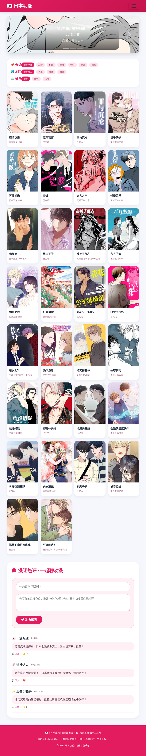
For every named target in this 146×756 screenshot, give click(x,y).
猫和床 (13, 254)
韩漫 (51, 71)
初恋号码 (82, 486)
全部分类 (28, 64)
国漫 (62, 71)
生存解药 (115, 370)
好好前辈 (48, 312)
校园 (51, 64)
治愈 (94, 64)
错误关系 (115, 195)
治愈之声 (14, 312)
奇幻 (72, 64)
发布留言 (29, 620)
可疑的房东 (49, 544)
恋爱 (40, 64)
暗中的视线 (117, 312)
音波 (45, 195)
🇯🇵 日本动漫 (19, 6)
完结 (47, 78)
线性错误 (14, 428)
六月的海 (115, 254)
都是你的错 (49, 428)
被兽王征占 (83, 254)
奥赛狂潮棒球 (17, 486)
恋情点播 (14, 137)
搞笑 (83, 64)
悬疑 (62, 64)
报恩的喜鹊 (83, 428)
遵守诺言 (48, 137)
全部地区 (28, 71)
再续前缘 (14, 195)
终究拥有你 (83, 370)
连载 (36, 78)
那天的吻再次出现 (19, 544)
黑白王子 (48, 254)
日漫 (40, 71)
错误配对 (14, 370)
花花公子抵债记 (86, 312)
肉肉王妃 (48, 486)
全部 (26, 78)
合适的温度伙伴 (119, 428)
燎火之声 (82, 195)
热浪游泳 (48, 370)
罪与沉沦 (82, 137)
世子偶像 (115, 137)
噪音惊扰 (115, 486)
